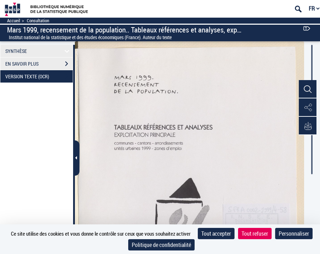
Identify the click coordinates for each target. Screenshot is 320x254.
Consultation (38, 21)
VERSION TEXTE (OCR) (39, 76)
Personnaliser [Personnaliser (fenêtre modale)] (294, 233)
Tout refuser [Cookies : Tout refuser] (255, 233)
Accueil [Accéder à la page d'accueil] (13, 21)
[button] (307, 89)
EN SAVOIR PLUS (39, 64)
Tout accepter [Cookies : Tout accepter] (216, 233)
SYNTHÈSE (38, 51)
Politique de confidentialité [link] (161, 245)
